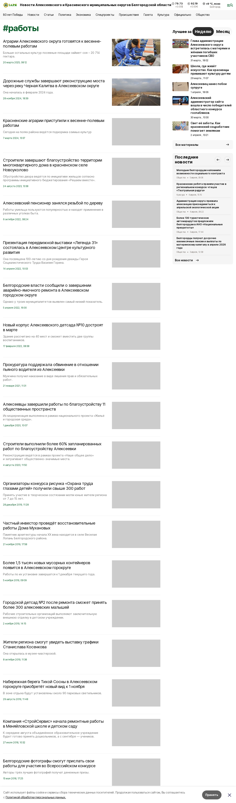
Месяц (223, 31)
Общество (203, 14)
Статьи (49, 14)
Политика (64, 14)
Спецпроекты (105, 14)
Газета (148, 14)
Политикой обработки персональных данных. (36, 797)
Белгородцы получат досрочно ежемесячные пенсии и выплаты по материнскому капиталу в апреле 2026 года (201, 243)
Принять (211, 795)
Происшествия (129, 14)
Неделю (203, 31)
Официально (182, 14)
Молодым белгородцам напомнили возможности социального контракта (200, 172)
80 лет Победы (13, 14)
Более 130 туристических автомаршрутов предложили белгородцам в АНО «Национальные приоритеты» (199, 222)
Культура (163, 14)
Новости (33, 14)
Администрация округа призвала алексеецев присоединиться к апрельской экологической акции (197, 204)
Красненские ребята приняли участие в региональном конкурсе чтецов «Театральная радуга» (201, 187)
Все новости (184, 260)
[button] (218, 159)
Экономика (83, 14)
